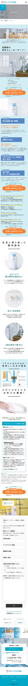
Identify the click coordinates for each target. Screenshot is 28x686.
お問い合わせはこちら (14, 649)
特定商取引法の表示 (14, 684)
